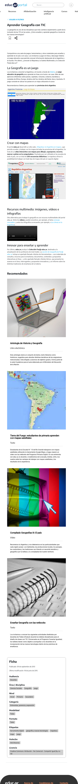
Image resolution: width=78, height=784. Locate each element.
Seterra (52, 72)
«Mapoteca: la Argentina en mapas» (49, 147)
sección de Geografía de (50, 252)
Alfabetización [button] (30, 11)
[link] (71, 5)
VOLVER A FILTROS (15, 20)
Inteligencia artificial (49, 12)
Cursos (64, 11)
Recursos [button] (12, 11)
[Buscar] (50, 5)
